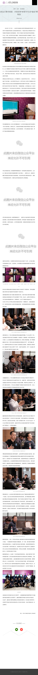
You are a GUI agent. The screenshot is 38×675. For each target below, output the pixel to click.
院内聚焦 (22, 8)
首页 (14, 8)
